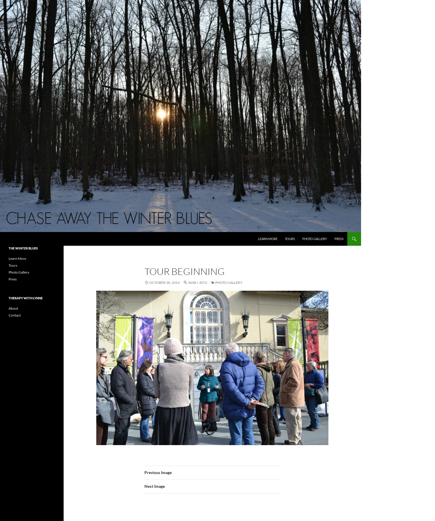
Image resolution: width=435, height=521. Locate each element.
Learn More (267, 239)
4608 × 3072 (197, 282)
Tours (290, 239)
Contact (15, 315)
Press (339, 239)
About (13, 308)
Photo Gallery (314, 239)
